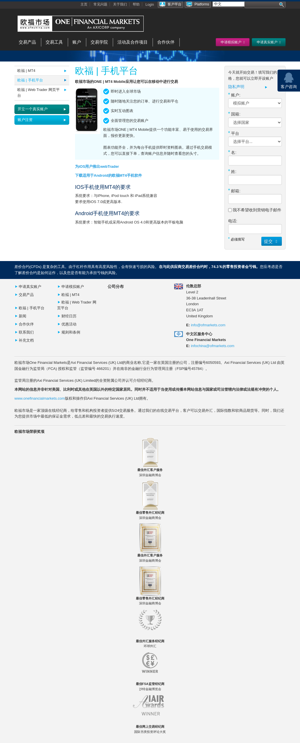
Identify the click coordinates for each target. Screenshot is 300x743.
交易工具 (54, 42)
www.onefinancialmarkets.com (39, 398)
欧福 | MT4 (26, 70)
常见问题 (100, 4)
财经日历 (68, 316)
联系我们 (26, 332)
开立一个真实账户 (33, 109)
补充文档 (26, 340)
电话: (232, 221)
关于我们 (120, 4)
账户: (234, 95)
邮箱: (234, 190)
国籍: (234, 114)
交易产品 (27, 42)
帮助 (136, 4)
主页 (83, 4)
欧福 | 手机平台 (30, 80)
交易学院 (99, 42)
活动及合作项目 (132, 42)
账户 (76, 42)
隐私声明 (236, 87)
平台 (233, 133)
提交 (271, 241)
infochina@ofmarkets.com (212, 346)
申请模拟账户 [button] (233, 42)
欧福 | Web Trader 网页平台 (38, 92)
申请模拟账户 (72, 286)
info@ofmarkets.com (208, 325)
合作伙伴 (166, 42)
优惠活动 (68, 324)
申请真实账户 (30, 286)
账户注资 (25, 120)
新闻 (22, 316)
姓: (232, 171)
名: (232, 152)
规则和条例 (70, 332)
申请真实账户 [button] (269, 42)
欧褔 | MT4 (70, 295)
